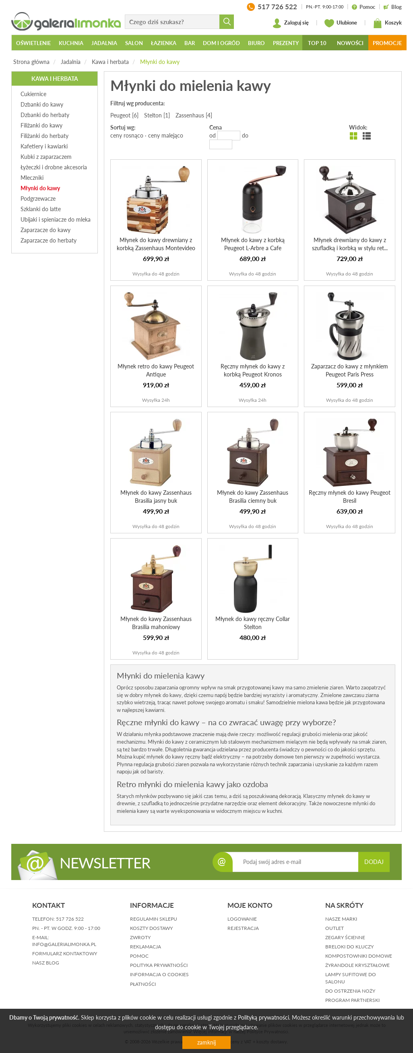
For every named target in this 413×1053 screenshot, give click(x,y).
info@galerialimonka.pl (64, 944)
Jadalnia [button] (104, 43)
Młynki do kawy (160, 61)
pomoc (139, 956)
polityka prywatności (159, 965)
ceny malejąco (165, 135)
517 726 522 (70, 919)
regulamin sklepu (153, 919)
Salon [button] (134, 43)
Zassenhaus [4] (194, 115)
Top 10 (317, 43)
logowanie (242, 919)
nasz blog (45, 963)
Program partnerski (352, 1000)
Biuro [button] (256, 43)
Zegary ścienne (345, 937)
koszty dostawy (151, 928)
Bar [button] (189, 43)
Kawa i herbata (110, 61)
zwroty (140, 937)
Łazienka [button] (163, 43)
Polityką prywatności (263, 1017)
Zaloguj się (290, 23)
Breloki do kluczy (349, 947)
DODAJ (374, 861)
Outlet (334, 928)
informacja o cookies (159, 974)
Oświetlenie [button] (33, 43)
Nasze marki (341, 919)
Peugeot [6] (124, 115)
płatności (143, 984)
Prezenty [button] (286, 43)
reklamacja (145, 947)
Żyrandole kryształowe (357, 965)
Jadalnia (71, 61)
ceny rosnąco (126, 135)
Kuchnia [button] (71, 43)
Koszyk (387, 23)
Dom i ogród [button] (221, 43)
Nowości (350, 43)
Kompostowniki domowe (358, 956)
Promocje (387, 43)
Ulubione (340, 23)
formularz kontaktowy (64, 953)
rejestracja (243, 928)
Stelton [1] (157, 115)
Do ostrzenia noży (350, 991)
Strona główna (31, 61)
